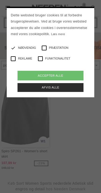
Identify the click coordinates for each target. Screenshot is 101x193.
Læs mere (58, 34)
